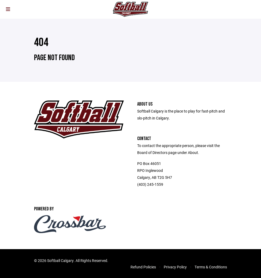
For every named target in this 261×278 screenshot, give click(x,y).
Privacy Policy (175, 266)
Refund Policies (143, 266)
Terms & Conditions (211, 266)
